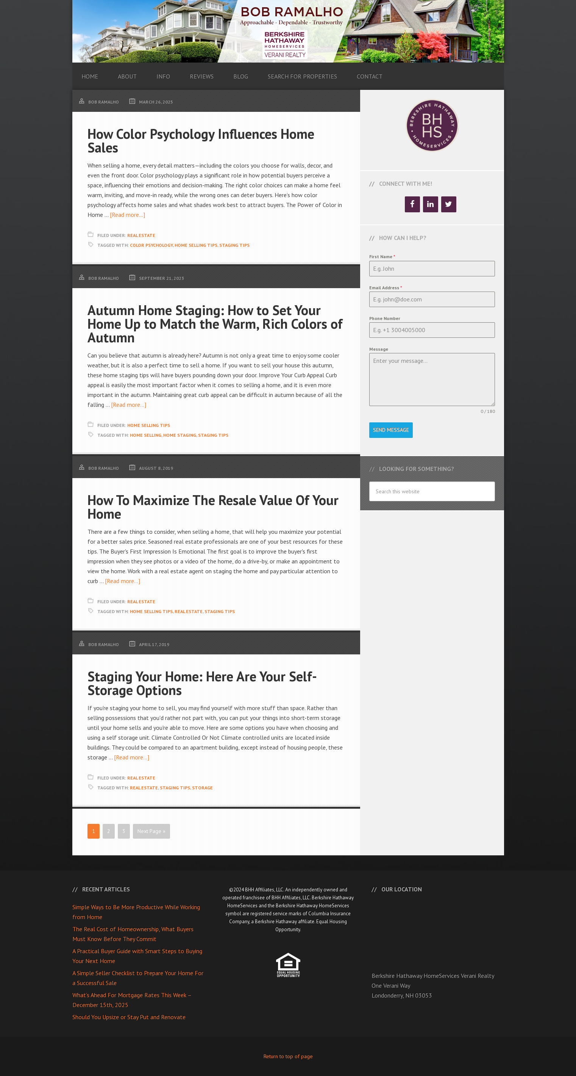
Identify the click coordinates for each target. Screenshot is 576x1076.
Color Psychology (151, 245)
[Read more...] (127, 214)
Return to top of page (288, 1056)
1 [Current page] (93, 831)
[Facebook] (412, 204)
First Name (382, 256)
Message (378, 349)
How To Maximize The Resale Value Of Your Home (213, 506)
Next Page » (151, 831)
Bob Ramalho (288, 31)
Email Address (385, 287)
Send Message (391, 430)
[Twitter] (448, 204)
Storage (202, 788)
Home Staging (179, 435)
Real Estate (141, 235)
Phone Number (384, 318)
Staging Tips (234, 245)
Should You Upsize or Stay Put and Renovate (129, 1017)
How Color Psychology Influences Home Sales (200, 140)
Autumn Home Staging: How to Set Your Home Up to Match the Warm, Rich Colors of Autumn (215, 323)
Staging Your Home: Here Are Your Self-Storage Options (202, 683)
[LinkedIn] (430, 204)
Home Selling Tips (196, 245)
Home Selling (145, 435)
